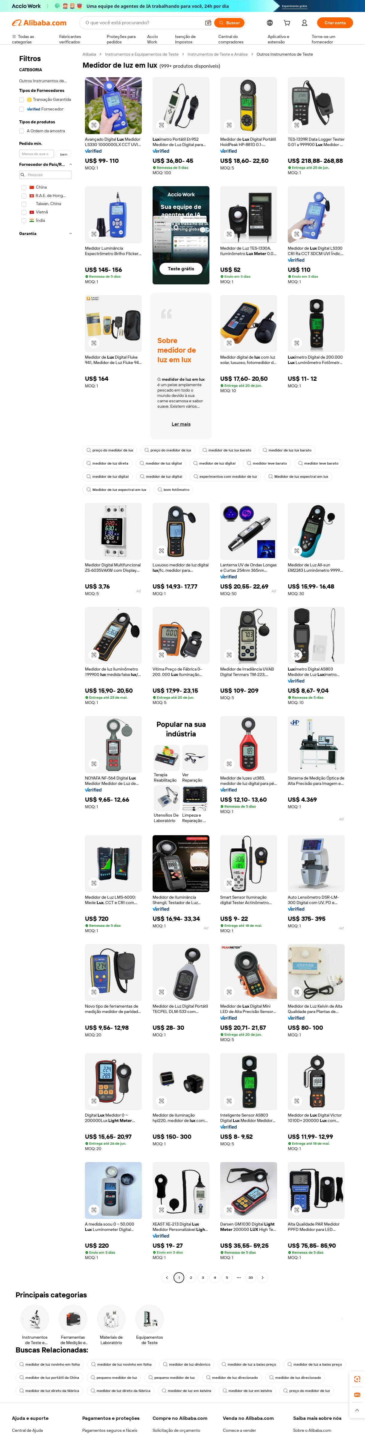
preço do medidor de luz (306, 1390)
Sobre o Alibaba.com (312, 1430)
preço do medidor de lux (109, 450)
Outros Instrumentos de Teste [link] (285, 54)
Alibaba (89, 54)
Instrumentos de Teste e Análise (218, 54)
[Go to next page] (262, 1277)
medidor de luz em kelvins (186, 1390)
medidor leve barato (267, 463)
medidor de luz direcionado (232, 1377)
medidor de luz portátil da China (49, 1377)
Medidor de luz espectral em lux (298, 476)
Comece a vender (239, 1430)
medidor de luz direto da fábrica (49, 1390)
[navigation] (45, 666)
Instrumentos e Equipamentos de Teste (142, 54)
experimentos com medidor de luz (225, 476)
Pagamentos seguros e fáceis (109, 1430)
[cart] (288, 23)
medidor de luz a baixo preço (249, 1364)
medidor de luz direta (107, 463)
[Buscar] (229, 23)
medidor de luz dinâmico (186, 1364)
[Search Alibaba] (143, 22)
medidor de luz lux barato (227, 450)
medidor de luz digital (161, 463)
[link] (357, 1379)
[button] (208, 22)
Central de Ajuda (27, 1430)
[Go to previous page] (167, 1277)
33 (251, 1278)
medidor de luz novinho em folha (49, 1364)
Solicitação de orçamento (176, 1430)
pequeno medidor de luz (114, 1377)
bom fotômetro (173, 489)
